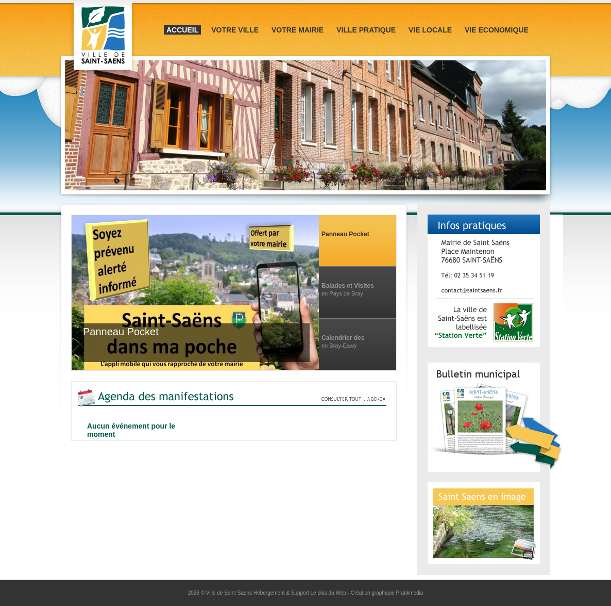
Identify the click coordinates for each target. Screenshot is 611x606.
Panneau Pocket (345, 234)
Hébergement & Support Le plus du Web (300, 593)
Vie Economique (497, 30)
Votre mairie (297, 30)
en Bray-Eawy (339, 345)
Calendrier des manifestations (343, 338)
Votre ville (235, 30)
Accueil (182, 30)
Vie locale (430, 30)
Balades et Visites (347, 285)
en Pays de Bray (342, 293)
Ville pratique (366, 30)
